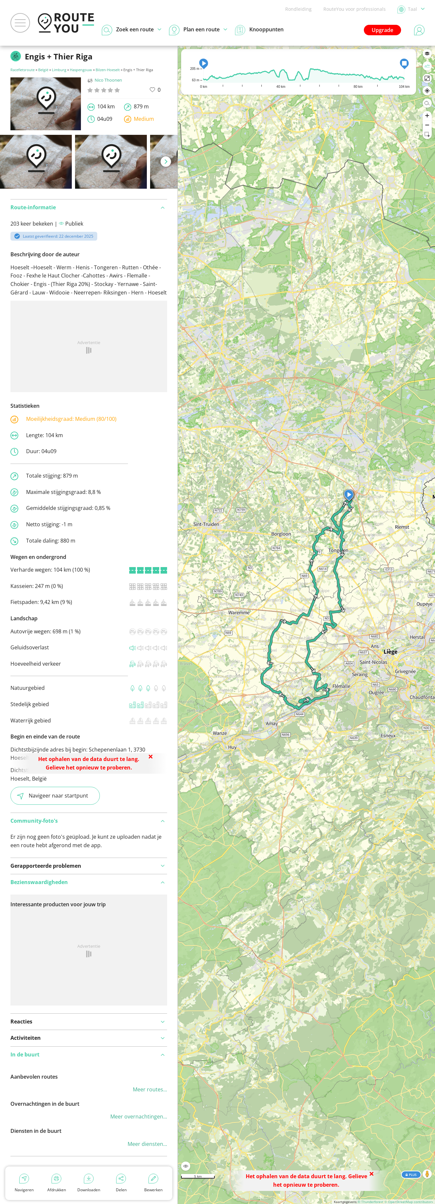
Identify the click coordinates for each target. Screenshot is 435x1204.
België (43, 69)
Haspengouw (81, 69)
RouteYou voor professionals (354, 9)
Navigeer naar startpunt (52, 796)
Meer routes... (150, 1089)
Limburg (59, 69)
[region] (306, 625)
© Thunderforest (370, 1201)
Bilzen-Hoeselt (108, 69)
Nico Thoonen (104, 80)
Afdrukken (56, 1183)
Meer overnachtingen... (138, 1116)
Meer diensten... (147, 1144)
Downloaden (88, 1183)
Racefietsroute (22, 69)
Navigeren (24, 1183)
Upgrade (382, 30)
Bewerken (153, 1183)
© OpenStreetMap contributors (408, 1201)
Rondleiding (298, 9)
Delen (121, 1183)
